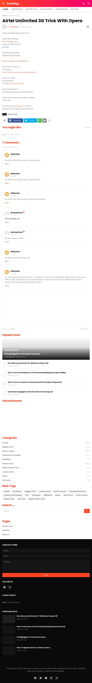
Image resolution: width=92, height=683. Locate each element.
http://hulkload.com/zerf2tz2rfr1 (15, 61)
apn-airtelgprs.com (10, 41)
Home (4, 15)
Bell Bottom (17, 491)
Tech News (75, 9)
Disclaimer (6, 530)
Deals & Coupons (46, 9)
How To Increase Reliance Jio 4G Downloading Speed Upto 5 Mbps (37, 373)
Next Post (84, 329)
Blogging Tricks (62, 9)
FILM (27, 495)
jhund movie (68, 495)
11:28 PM (13, 254)
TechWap (12, 3)
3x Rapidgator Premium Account (31, 637)
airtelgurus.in (20, 106)
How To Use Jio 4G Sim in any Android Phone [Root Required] (35, 382)
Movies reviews (81, 495)
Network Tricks (31, 9)
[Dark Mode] (84, 3)
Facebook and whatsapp (46, 455)
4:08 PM (13, 156)
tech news (46, 480)
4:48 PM (13, 215)
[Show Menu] (3, 3)
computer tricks (46, 472)
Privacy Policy (7, 526)
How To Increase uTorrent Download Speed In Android (41, 626)
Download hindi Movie (77, 491)
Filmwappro (36, 495)
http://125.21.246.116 (14, 83)
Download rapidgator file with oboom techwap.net (30, 392)
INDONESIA (46, 459)
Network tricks (14, 15)
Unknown (15, 154)
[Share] (88, 27)
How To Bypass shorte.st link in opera (33, 648)
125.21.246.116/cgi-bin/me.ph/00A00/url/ (19, 72)
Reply (7, 164)
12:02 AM (13, 273)
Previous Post (9, 329)
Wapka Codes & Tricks (46, 467)
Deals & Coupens (46, 451)
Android (46, 443)
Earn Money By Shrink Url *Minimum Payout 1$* (28, 363)
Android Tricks (16, 9)
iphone (46, 476)
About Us (5, 534)
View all (87, 127)
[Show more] (49, 120)
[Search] (89, 3)
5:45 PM (13, 234)
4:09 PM (13, 195)
